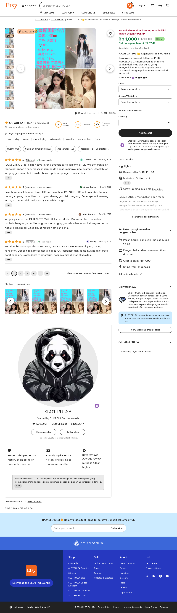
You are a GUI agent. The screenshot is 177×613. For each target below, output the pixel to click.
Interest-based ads (133, 607)
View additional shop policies (145, 330)
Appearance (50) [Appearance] (66, 149)
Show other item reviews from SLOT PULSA (88, 273)
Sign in (142, 5)
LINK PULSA (109, 13)
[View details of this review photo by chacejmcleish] (44, 301)
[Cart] (167, 5)
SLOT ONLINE (88, 13)
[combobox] (82, 5)
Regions (164, 607)
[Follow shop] (72, 432)
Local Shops (151, 607)
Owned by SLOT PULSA (51, 418)
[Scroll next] (92, 149)
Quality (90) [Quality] (13, 149)
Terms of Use (104, 607)
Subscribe (117, 528)
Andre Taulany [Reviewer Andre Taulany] (90, 187)
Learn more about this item (145, 217)
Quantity (123, 116)
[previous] (10, 301)
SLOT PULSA (68, 13)
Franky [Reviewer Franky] (93, 241)
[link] (7, 273)
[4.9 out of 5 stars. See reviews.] (141, 77)
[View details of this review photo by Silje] (72, 301)
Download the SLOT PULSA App (31, 582)
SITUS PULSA (57, 20)
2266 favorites (35, 501)
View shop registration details (136, 351)
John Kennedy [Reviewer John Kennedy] (89, 214)
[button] (97, 406)
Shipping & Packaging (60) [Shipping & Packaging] (38, 149)
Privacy (116, 607)
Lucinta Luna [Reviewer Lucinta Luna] (90, 160)
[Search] (130, 5)
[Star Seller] (133, 77)
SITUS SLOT (128, 13)
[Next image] (110, 68)
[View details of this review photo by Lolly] (17, 301)
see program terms (153, 307)
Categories (28, 5)
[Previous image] (20, 68)
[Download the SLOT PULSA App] (31, 570)
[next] (106, 301)
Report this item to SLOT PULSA (95, 113)
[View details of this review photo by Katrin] (99, 301)
